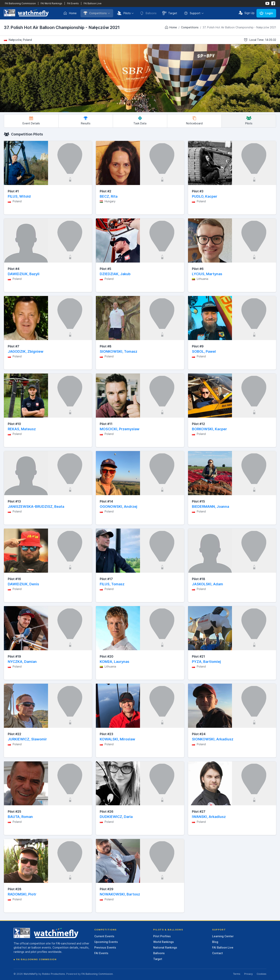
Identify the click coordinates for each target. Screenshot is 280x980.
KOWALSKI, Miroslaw (117, 739)
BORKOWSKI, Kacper (209, 429)
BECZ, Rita (108, 196)
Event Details (31, 120)
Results (85, 120)
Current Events (104, 936)
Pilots (124, 13)
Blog (215, 941)
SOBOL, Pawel (204, 351)
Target (169, 13)
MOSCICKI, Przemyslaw (119, 429)
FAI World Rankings (51, 3)
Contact (217, 953)
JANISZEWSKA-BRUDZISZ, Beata (36, 506)
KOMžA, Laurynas (114, 662)
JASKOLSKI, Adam (207, 584)
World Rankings (163, 941)
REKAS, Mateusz (22, 429)
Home (70, 13)
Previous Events (105, 947)
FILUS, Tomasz (112, 584)
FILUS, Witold (19, 196)
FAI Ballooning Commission (20, 3)
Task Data (139, 120)
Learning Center (223, 936)
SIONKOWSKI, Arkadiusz (212, 739)
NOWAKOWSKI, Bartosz (120, 894)
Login (266, 13)
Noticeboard (194, 120)
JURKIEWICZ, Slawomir (27, 739)
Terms (236, 973)
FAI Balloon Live (93, 3)
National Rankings (165, 947)
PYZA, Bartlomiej (206, 662)
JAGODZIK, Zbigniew (25, 351)
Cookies (261, 973)
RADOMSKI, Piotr (22, 894)
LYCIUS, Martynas (207, 274)
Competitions (95, 13)
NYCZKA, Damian (22, 662)
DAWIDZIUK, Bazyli (23, 274)
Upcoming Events (106, 941)
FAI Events (73, 3)
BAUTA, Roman (20, 817)
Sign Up (247, 13)
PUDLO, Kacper (204, 196)
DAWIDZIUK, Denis (23, 584)
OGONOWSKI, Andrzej (118, 506)
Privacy (248, 973)
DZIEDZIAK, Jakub (115, 274)
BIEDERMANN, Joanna (210, 506)
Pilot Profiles (162, 936)
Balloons (159, 953)
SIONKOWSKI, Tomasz (118, 351)
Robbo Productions (53, 973)
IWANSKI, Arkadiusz (209, 817)
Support (192, 13)
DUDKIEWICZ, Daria (116, 817)
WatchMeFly (31, 973)
